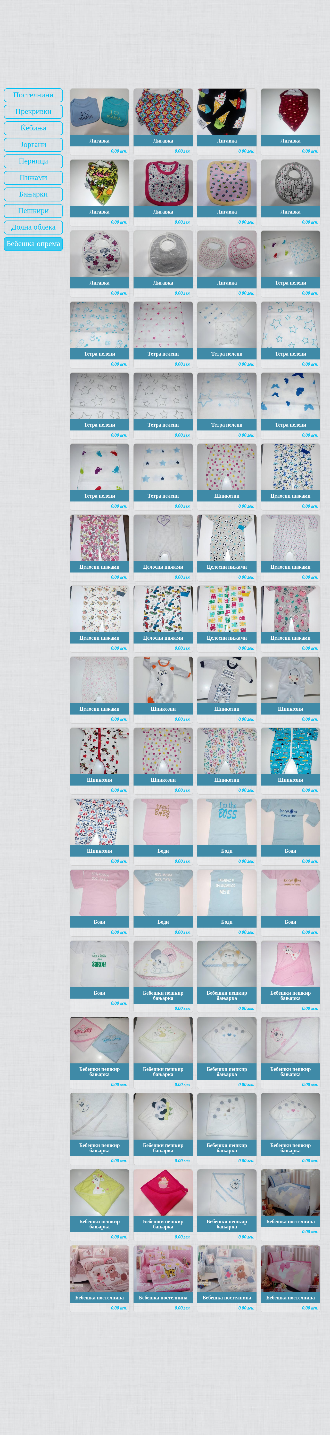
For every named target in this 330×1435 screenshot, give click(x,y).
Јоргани (33, 144)
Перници (33, 160)
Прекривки (33, 111)
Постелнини (33, 94)
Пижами (33, 177)
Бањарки (33, 194)
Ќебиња (33, 127)
